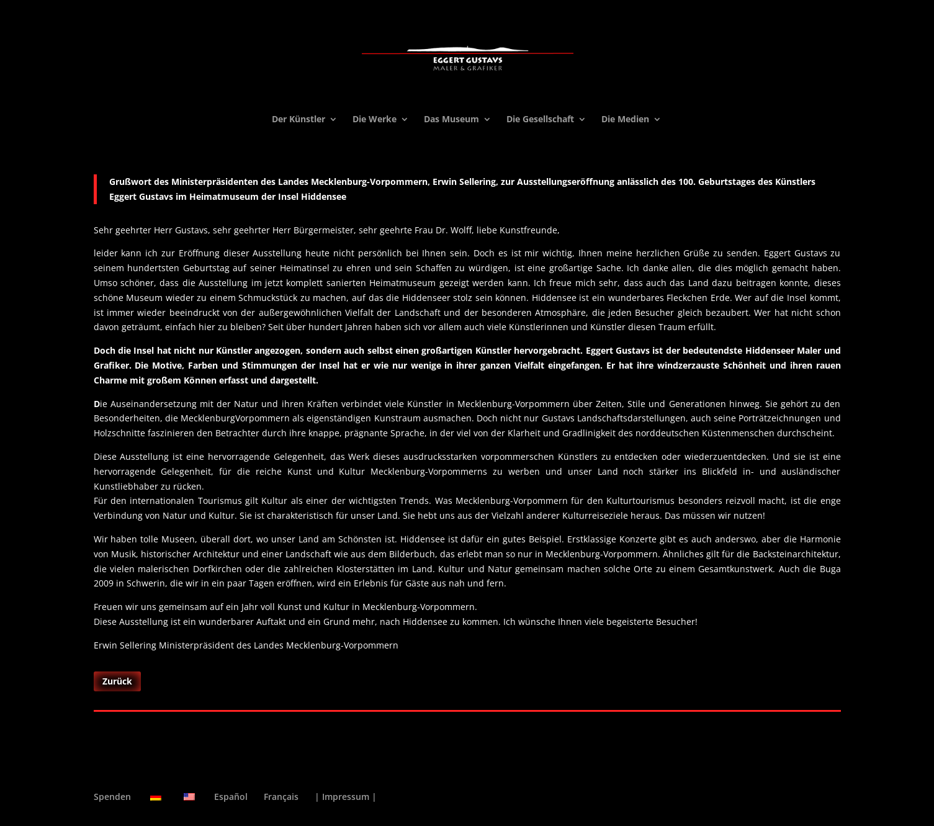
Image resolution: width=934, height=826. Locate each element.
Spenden (112, 796)
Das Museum (451, 120)
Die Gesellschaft (540, 120)
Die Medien (625, 120)
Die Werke (374, 120)
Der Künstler (298, 120)
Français (281, 796)
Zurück (117, 681)
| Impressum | (346, 796)
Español (231, 796)
